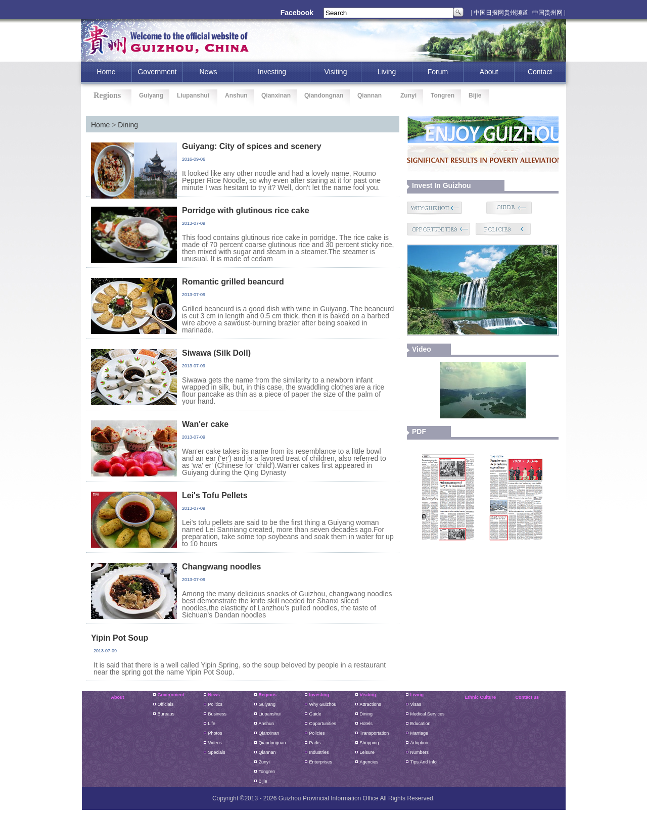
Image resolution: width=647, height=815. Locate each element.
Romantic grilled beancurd (233, 281)
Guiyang (151, 95)
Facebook (297, 13)
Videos (215, 742)
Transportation (374, 733)
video (421, 349)
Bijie (475, 95)
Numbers (419, 752)
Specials (216, 752)
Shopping (369, 742)
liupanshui (270, 713)
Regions (268, 694)
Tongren (442, 95)
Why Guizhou (323, 704)
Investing (319, 694)
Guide (315, 713)
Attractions (371, 704)
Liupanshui (193, 95)
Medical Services (427, 713)
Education (420, 723)
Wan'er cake (205, 424)
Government (156, 72)
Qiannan (369, 95)
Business (217, 713)
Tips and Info (423, 761)
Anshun (236, 95)
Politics (215, 704)
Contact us (527, 697)
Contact (540, 72)
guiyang (267, 704)
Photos (215, 733)
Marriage (419, 733)
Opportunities (323, 723)
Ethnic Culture (480, 697)
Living (387, 72)
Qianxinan (276, 95)
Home (100, 125)
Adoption (419, 742)
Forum (438, 72)
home (106, 72)
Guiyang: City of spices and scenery (251, 146)
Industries (319, 752)
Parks (315, 742)
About (489, 72)
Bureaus (166, 713)
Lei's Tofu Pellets (215, 495)
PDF (419, 431)
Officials (166, 704)
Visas (416, 704)
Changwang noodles (221, 566)
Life (212, 723)
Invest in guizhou (441, 185)
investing (272, 72)
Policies (317, 733)
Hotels (366, 723)
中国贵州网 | (548, 12)
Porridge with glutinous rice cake (245, 210)
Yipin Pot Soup (119, 638)
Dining (128, 125)
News (208, 72)
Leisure (367, 752)
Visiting (336, 72)
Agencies (369, 761)
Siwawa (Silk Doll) (216, 353)
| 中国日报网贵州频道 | (501, 12)
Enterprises (321, 761)
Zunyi (408, 95)
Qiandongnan (323, 95)
